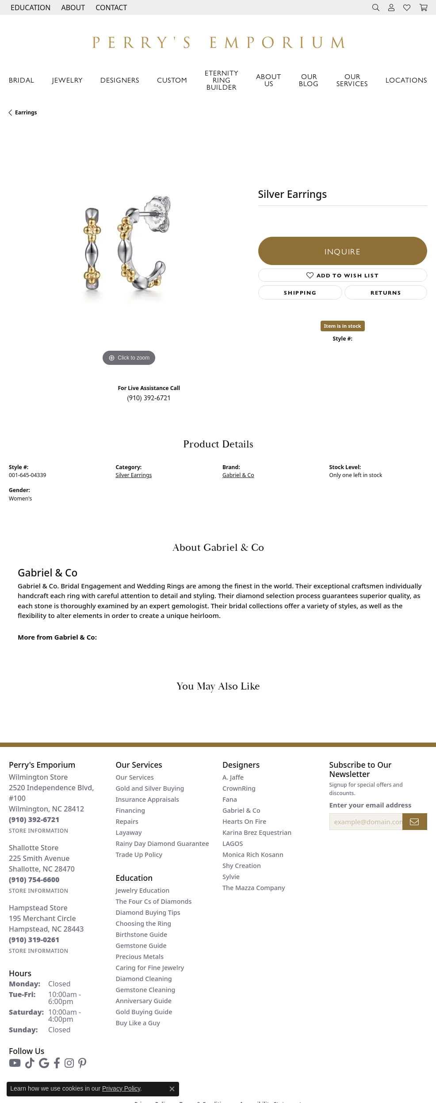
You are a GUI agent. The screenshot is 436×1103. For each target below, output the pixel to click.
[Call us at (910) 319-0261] (34, 939)
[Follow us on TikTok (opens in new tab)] (29, 1063)
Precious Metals (140, 956)
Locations (406, 80)
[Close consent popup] (172, 1089)
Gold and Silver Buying (150, 788)
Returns (386, 292)
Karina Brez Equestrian (256, 832)
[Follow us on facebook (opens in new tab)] (57, 1063)
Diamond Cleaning (144, 978)
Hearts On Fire (244, 821)
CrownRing (239, 788)
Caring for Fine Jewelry (150, 967)
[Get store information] (39, 830)
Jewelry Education (143, 890)
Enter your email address (370, 804)
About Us (268, 79)
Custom (172, 80)
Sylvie (231, 876)
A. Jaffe (233, 777)
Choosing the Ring (144, 923)
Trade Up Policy (139, 854)
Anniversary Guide (144, 1001)
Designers (119, 80)
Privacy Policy (121, 1088)
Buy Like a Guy (138, 1023)
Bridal (21, 80)
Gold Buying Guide (144, 1012)
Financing (130, 810)
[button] (29, 7)
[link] (110, 7)
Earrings (26, 112)
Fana (229, 799)
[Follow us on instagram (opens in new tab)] (69, 1063)
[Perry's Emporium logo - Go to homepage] (218, 40)
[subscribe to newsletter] (414, 821)
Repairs (127, 821)
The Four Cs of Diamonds (154, 901)
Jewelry (67, 80)
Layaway (129, 832)
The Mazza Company (253, 887)
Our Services (352, 79)
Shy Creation (241, 865)
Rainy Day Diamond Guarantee (162, 843)
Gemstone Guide (141, 945)
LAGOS (232, 843)
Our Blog (309, 79)
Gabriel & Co (238, 475)
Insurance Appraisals (148, 799)
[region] (129, 248)
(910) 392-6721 (149, 397)
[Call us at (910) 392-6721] (34, 819)
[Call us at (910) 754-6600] (34, 879)
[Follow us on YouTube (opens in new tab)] (15, 1063)
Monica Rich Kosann (252, 854)
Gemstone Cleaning (146, 989)
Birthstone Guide (142, 934)
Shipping (300, 292)
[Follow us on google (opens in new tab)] (44, 1063)
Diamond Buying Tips (148, 912)
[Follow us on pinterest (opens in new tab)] (82, 1063)
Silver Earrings (134, 475)
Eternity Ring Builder (221, 80)
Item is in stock (342, 325)
